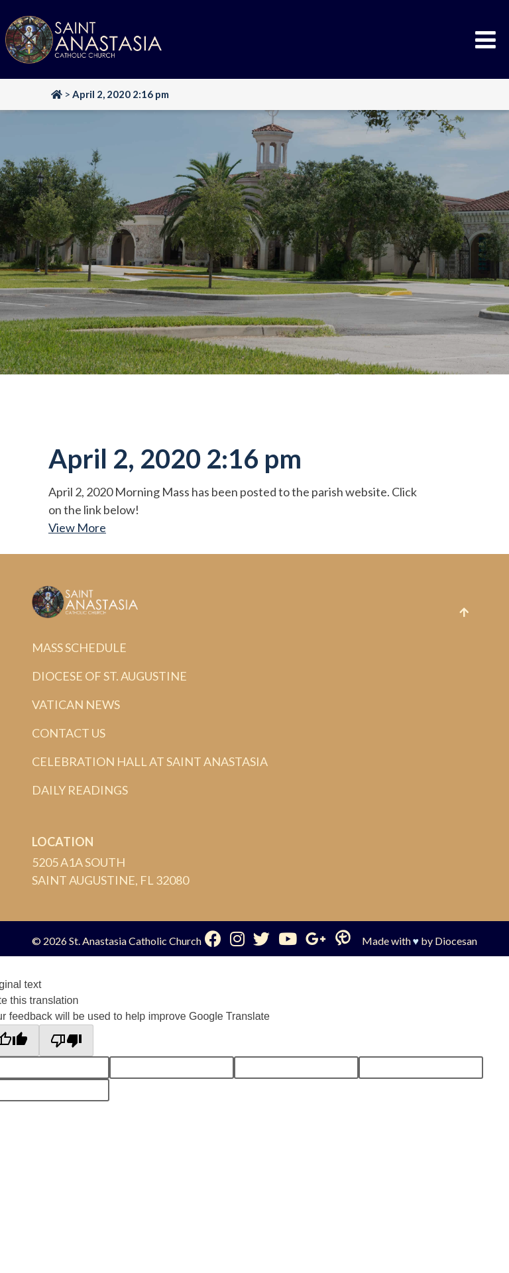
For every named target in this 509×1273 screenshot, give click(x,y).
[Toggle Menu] (485, 40)
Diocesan (456, 940)
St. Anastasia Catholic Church (135, 940)
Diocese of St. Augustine (109, 676)
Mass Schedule (79, 647)
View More (77, 527)
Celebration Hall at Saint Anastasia (150, 761)
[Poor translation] (66, 1040)
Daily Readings (80, 790)
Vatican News (76, 704)
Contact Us (68, 733)
